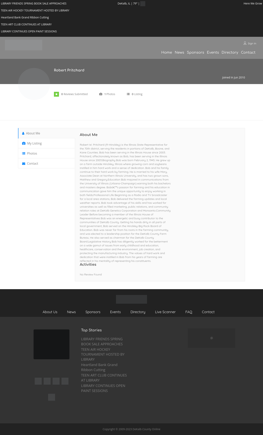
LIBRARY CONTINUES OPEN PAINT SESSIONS (103, 388)
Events (213, 52)
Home (166, 52)
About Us (50, 312)
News (179, 52)
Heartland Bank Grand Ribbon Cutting (99, 367)
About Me (31, 133)
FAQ (188, 312)
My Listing (32, 143)
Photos (29, 153)
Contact (248, 52)
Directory (230, 52)
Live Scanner (165, 312)
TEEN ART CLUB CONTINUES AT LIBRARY (104, 378)
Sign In (252, 43)
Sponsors (195, 52)
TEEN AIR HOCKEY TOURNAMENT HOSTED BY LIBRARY (103, 354)
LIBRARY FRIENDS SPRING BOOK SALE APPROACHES (102, 341)
